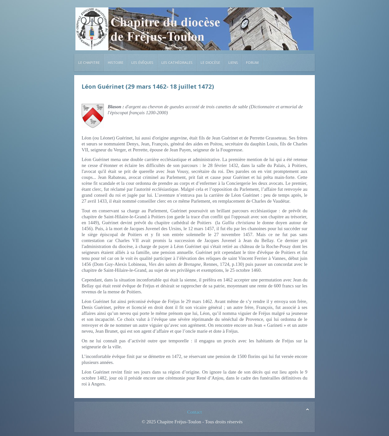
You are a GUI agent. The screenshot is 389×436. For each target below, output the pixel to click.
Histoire (115, 62)
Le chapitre (89, 62)
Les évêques (142, 62)
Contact (194, 412)
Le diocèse (210, 62)
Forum (252, 62)
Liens (233, 62)
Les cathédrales (177, 62)
